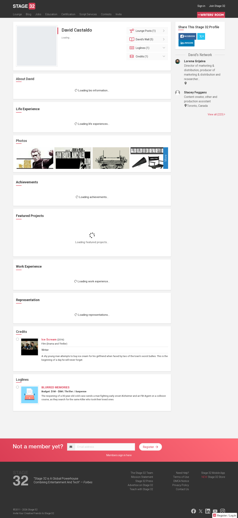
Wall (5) (147, 39)
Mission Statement (142, 476)
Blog (28, 14)
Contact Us (182, 489)
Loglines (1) (147, 48)
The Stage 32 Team (142, 472)
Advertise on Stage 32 (140, 485)
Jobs (38, 14)
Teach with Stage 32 (141, 489)
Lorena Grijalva (194, 61)
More (165, 158)
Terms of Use (181, 476)
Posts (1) (147, 31)
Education (51, 14)
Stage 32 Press (144, 481)
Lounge (17, 14)
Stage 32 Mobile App (213, 472)
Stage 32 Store (216, 476)
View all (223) (216, 114)
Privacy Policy (180, 485)
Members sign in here (119, 455)
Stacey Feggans (195, 92)
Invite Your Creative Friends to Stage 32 (33, 513)
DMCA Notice (181, 481)
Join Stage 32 (217, 5)
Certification (68, 14)
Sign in (201, 5)
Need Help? (182, 472)
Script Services (88, 14)
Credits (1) (147, 56)
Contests (106, 14)
